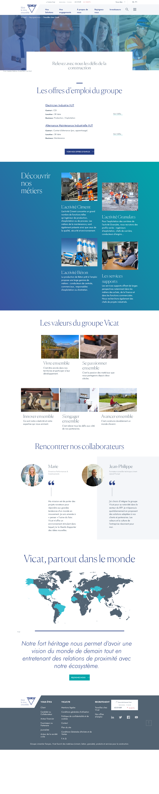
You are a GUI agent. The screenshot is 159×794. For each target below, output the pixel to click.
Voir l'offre (117, 112)
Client (43, 707)
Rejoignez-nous (78, 677)
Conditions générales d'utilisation (75, 711)
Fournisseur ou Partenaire (47, 724)
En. (136, 2)
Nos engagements (65, 11)
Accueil (23, 17)
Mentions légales (68, 707)
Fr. (133, 2)
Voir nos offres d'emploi (78, 151)
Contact (64, 723)
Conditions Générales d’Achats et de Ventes (76, 733)
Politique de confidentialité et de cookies (75, 717)
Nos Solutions (49, 11)
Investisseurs (115, 9)
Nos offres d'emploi (99, 715)
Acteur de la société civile (49, 735)
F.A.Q (63, 738)
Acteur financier (47, 718)
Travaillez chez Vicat (101, 708)
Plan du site (66, 727)
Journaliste (45, 729)
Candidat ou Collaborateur (46, 713)
